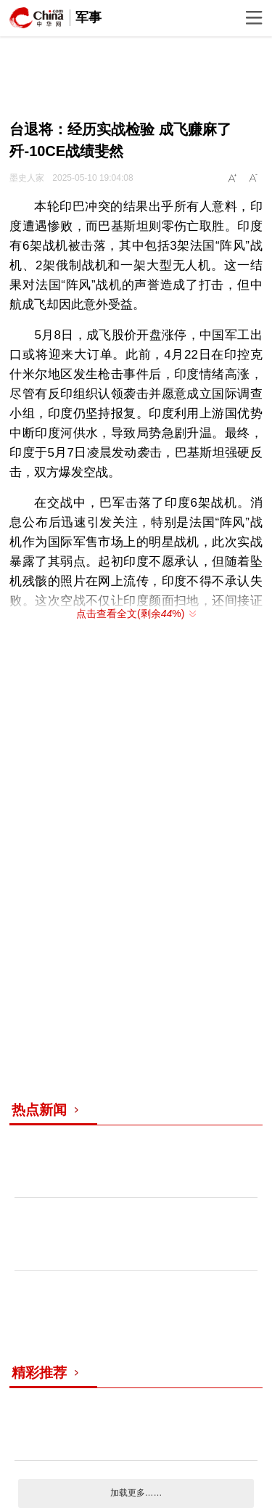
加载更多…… (136, 1493)
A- (254, 178)
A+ (233, 178)
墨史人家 (26, 178)
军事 (88, 17)
